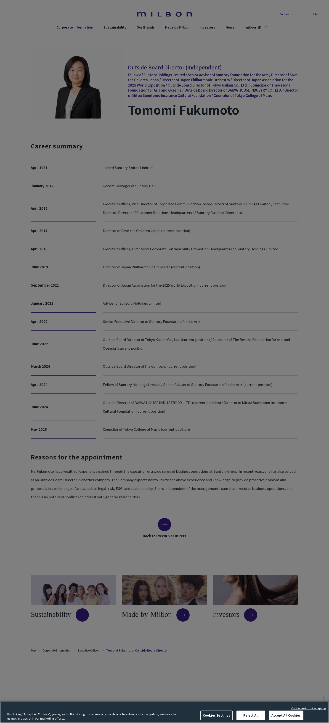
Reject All (250, 715)
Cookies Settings (216, 715)
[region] (164, 712)
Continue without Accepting (308, 708)
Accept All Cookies (286, 715)
